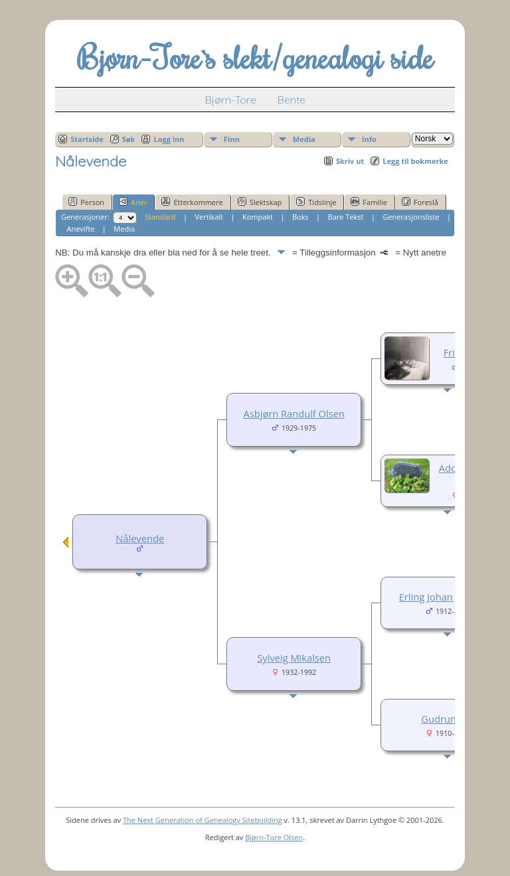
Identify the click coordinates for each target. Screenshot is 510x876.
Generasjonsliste (410, 217)
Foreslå (420, 201)
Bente (291, 99)
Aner (133, 201)
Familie (368, 201)
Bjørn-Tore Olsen (274, 837)
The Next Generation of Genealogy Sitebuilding (202, 820)
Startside (87, 139)
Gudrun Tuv (448, 718)
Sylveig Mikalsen (294, 657)
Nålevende (140, 538)
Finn (232, 139)
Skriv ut (350, 161)
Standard (160, 217)
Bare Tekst (346, 217)
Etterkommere (191, 201)
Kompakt (257, 217)
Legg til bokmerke (415, 161)
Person (86, 201)
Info (369, 139)
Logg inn (168, 139)
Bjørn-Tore (230, 99)
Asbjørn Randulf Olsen (294, 413)
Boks (300, 217)
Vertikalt (209, 217)
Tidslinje (316, 201)
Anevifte (80, 229)
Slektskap (260, 201)
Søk (128, 139)
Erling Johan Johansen (448, 596)
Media (304, 139)
